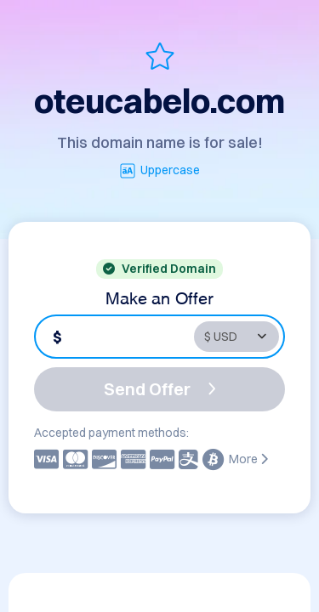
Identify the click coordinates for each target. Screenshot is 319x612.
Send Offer (160, 389)
